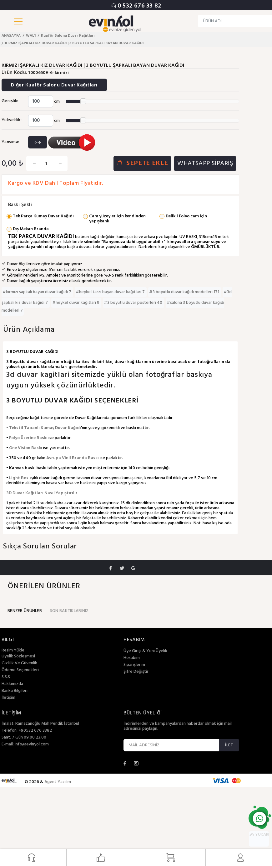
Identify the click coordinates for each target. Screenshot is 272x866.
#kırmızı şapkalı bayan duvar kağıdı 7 (37, 292)
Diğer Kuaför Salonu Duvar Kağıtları (54, 85)
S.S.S (6, 677)
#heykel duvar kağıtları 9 (76, 302)
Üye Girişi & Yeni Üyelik (145, 651)
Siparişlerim (134, 664)
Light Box (18, 478)
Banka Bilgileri (15, 690)
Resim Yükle (13, 650)
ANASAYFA (11, 36)
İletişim (8, 697)
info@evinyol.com (32, 744)
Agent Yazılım (57, 782)
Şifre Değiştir (136, 671)
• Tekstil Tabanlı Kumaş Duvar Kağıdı (43, 428)
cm (57, 101)
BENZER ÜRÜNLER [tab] (25, 610)
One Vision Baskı (25, 448)
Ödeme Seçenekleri (20, 670)
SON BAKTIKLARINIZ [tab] (69, 610)
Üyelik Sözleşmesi (18, 656)
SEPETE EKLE (142, 163)
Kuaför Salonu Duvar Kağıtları (67, 36)
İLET (229, 745)
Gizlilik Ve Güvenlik (19, 663)
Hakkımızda (12, 684)
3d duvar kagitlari (39, 375)
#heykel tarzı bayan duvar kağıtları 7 (111, 292)
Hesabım (131, 658)
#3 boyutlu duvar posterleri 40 (133, 302)
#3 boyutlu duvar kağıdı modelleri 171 (184, 292)
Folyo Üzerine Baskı (28, 438)
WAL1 (31, 36)
